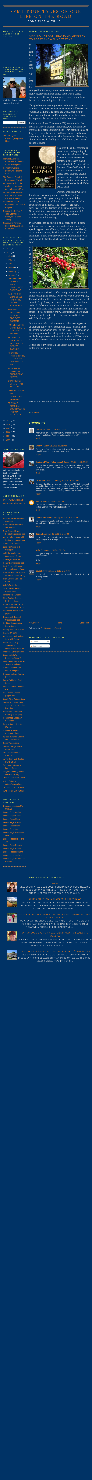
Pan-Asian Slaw (10, 633)
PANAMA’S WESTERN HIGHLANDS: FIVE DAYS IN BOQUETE (15, 315)
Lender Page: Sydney (12, 855)
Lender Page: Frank (11, 826)
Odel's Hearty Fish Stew (13, 652)
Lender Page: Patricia (12, 845)
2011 (8, 420)
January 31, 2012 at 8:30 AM (76, 462)
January (12, 275)
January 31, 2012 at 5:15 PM (56, 534)
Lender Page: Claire (11, 819)
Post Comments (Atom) (51, 628)
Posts (34, 642)
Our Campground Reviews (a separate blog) (13, 138)
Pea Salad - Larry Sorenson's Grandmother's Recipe (13, 645)
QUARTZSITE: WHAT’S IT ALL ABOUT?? (15, 384)
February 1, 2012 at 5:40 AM (58, 571)
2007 (8, 436)
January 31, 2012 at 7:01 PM (53, 550)
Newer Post (34, 623)
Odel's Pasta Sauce (11, 585)
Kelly (38, 550)
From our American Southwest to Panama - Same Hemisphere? (14, 162)
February (12, 271)
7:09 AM (35, 413)
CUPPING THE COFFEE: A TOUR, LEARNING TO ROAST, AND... (15, 284)
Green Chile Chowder (12, 543)
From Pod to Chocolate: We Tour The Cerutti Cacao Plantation (13, 196)
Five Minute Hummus (12, 595)
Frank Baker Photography (14, 503)
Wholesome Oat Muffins (13, 791)
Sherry (39, 446)
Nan (37, 501)
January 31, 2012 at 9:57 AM (66, 481)
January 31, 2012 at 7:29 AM (55, 446)
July (10, 256)
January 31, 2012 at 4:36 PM (65, 518)
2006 (8, 440)
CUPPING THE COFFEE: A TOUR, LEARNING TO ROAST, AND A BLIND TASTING (57, 37)
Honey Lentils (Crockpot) (13, 563)
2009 (8, 428)
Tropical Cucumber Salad (14, 778)
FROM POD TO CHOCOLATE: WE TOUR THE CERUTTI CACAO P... (15, 343)
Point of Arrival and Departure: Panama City (12, 171)
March (11, 267)
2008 (8, 432)
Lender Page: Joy (10, 829)
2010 (8, 424)
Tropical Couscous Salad (13, 787)
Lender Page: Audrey (12, 812)
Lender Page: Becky (11, 816)
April (10, 264)
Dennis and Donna (44, 518)
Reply (38, 438)
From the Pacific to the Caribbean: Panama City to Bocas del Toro (13, 186)
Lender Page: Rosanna (13, 852)
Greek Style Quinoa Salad (14, 699)
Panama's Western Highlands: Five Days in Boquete (14, 205)
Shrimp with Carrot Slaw (13, 629)
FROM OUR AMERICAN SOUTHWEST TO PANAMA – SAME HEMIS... (16, 409)
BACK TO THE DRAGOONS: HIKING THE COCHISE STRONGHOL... (16, 300)
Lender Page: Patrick (12, 848)
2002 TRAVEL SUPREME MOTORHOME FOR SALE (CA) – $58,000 (55, 951)
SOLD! (55, 883)
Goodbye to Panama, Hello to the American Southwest (13, 226)
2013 (8, 249)
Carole (39, 429)
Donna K (40, 534)
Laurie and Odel (43, 481)
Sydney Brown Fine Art (13, 500)
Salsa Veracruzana (11, 743)
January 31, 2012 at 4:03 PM (52, 501)
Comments (36, 646)
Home (59, 623)
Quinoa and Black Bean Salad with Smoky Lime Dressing (14, 705)
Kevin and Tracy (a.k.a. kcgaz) (49, 462)
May (10, 260)
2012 (8, 252)
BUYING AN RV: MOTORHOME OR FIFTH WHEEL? (55, 899)
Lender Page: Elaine (12, 822)
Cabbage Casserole (11, 559)
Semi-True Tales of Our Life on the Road (46, 14)
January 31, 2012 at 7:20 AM (55, 429)
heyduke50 (41, 571)
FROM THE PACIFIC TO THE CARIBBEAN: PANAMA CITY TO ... (16, 359)
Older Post (84, 623)
